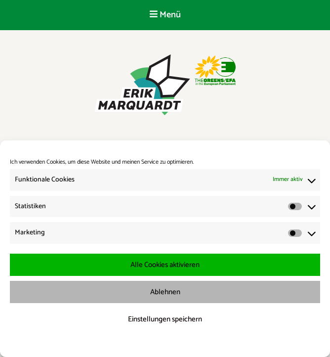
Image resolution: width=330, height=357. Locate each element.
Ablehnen (165, 292)
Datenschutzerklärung (172, 343)
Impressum (217, 343)
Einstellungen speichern (165, 319)
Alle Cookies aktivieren (165, 265)
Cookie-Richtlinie (120, 343)
